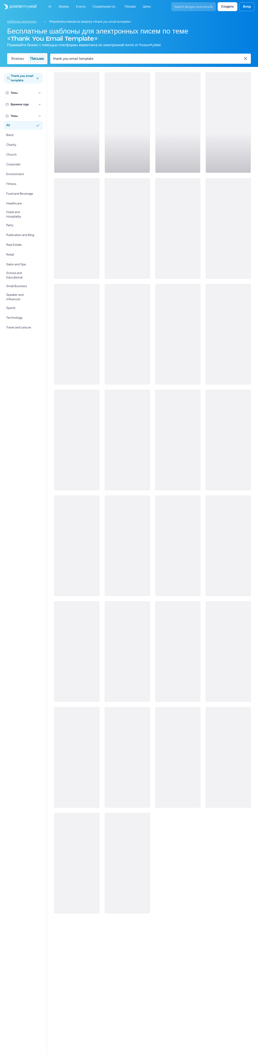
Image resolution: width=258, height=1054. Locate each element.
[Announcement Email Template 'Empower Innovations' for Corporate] (127, 651)
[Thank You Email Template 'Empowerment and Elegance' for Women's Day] (228, 440)
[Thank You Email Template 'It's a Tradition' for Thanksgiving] (76, 334)
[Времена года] (39, 104)
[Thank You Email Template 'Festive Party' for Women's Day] (127, 757)
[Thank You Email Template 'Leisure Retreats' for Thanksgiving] (127, 334)
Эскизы (17, 58)
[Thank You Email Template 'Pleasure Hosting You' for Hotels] (178, 546)
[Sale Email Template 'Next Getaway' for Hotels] (127, 122)
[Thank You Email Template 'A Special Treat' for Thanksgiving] (178, 334)
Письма (37, 58)
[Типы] (39, 93)
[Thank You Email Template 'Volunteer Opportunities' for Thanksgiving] (76, 440)
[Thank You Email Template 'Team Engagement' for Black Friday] (76, 757)
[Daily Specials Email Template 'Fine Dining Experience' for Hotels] (228, 334)
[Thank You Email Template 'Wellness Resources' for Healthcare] (127, 546)
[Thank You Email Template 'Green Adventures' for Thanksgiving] (178, 440)
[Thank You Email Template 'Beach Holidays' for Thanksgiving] (76, 122)
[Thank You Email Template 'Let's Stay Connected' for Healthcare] (76, 863)
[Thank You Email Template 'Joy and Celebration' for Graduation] (127, 863)
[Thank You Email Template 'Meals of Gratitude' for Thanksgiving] (76, 228)
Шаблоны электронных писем (23, 22)
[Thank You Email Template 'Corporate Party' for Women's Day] (76, 651)
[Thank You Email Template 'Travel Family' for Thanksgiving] (127, 440)
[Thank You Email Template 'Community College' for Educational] (228, 546)
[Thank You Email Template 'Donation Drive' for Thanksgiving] (228, 122)
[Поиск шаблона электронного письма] (148, 58)
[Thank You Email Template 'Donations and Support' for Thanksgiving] (228, 228)
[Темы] (39, 116)
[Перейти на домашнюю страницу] (18, 6)
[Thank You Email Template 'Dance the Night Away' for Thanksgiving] (178, 122)
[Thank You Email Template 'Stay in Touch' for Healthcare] (228, 651)
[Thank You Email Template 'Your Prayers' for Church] (178, 651)
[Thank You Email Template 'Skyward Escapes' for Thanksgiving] (178, 228)
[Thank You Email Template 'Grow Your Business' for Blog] (76, 546)
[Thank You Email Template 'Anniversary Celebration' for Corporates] (228, 757)
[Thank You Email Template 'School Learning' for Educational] (178, 757)
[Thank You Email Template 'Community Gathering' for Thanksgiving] (127, 228)
